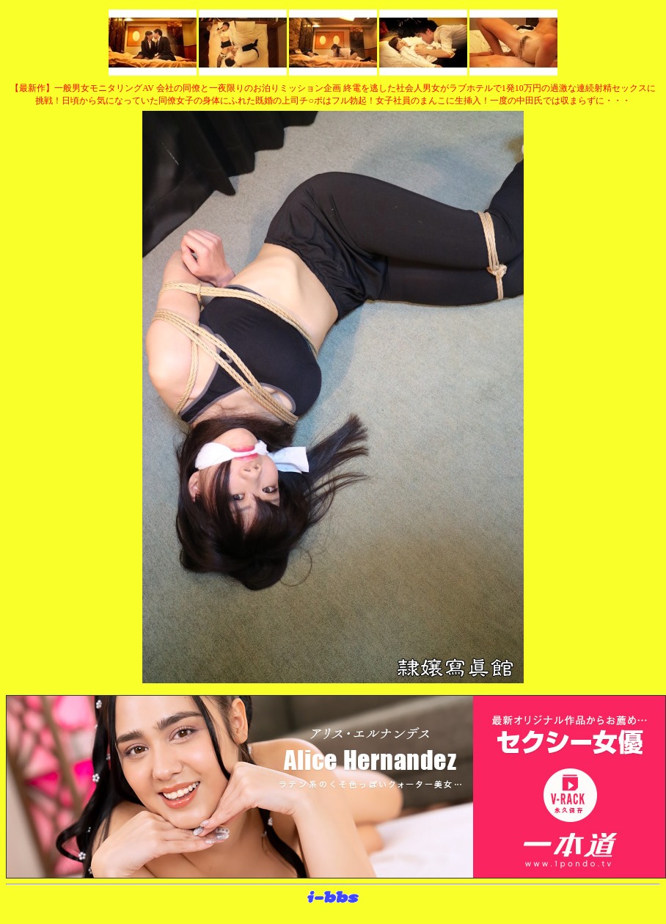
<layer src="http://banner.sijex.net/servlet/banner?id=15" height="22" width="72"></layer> (333, 898)
